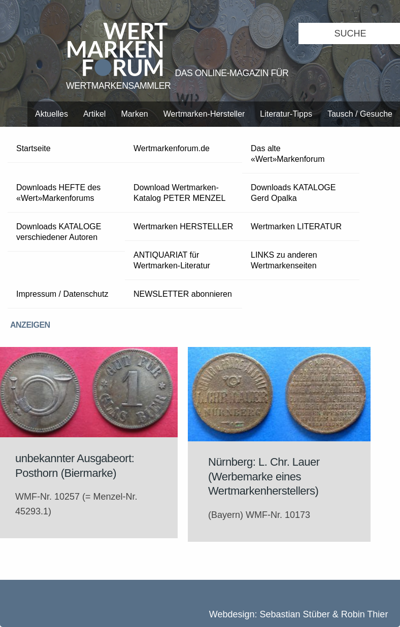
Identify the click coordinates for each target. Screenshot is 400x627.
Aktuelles (51, 114)
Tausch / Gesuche (359, 114)
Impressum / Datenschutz (62, 294)
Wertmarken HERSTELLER (183, 226)
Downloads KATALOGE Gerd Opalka (293, 192)
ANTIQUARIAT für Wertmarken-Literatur (172, 260)
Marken (134, 114)
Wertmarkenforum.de (172, 148)
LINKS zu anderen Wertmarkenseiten (284, 260)
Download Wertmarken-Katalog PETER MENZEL (179, 192)
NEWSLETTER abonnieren (183, 294)
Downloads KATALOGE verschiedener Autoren (58, 231)
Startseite (33, 148)
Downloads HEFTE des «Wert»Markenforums (58, 192)
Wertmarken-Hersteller (204, 114)
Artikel (94, 114)
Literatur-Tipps (286, 114)
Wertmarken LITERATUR (296, 226)
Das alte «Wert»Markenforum (288, 153)
